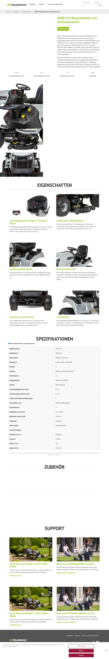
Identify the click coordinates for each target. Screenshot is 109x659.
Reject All (81, 651)
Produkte (33, 4)
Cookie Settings (81, 646)
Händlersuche (63, 29)
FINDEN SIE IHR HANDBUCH (66, 573)
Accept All (81, 655)
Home (7, 12)
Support (42, 4)
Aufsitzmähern (26, 12)
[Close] (106, 650)
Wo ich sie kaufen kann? (55, 4)
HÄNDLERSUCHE (15, 576)
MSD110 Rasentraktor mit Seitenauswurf (47, 12)
